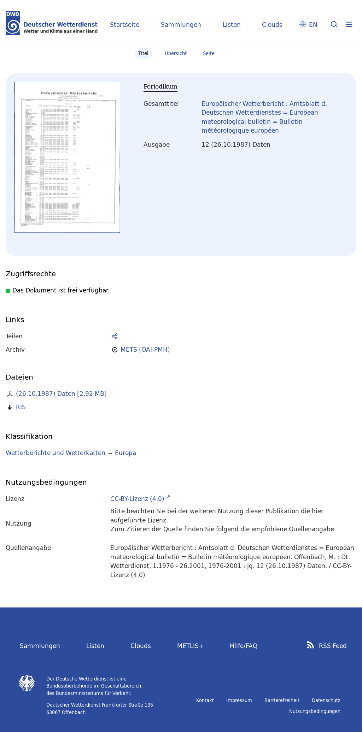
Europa (125, 453)
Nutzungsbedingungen (314, 711)
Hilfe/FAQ (243, 646)
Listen (232, 24)
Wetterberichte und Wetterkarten (55, 453)
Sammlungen (181, 24)
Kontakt (205, 700)
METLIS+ (190, 646)
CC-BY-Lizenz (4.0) (137, 499)
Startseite (124, 24)
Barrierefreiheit (281, 700)
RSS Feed (333, 645)
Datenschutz (326, 700)
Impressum (239, 700)
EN (313, 24)
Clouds (272, 24)
